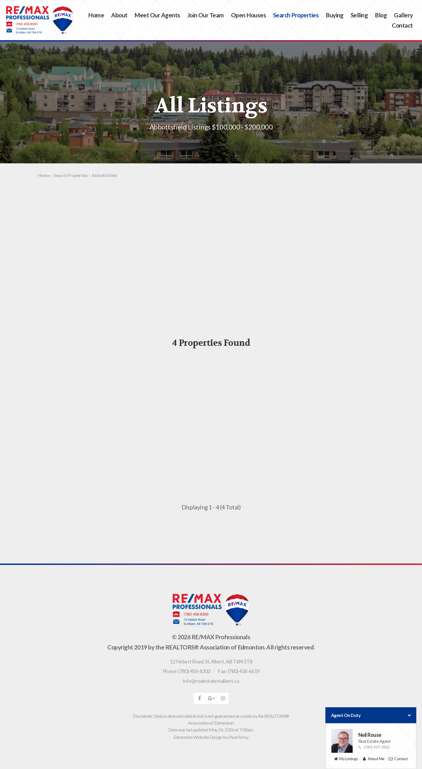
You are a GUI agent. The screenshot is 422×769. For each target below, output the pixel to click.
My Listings (346, 759)
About (119, 14)
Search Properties (296, 14)
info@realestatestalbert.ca (211, 681)
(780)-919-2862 (374, 747)
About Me (373, 759)
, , (211, 661)
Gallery (403, 14)
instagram (222, 698)
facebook (199, 698)
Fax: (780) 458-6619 (238, 671)
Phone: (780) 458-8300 (186, 671)
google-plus (211, 698)
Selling (359, 14)
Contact (402, 25)
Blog (381, 14)
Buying (335, 14)
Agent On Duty (371, 715)
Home (96, 14)
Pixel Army (239, 737)
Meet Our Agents (157, 14)
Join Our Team (205, 14)
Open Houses (248, 14)
